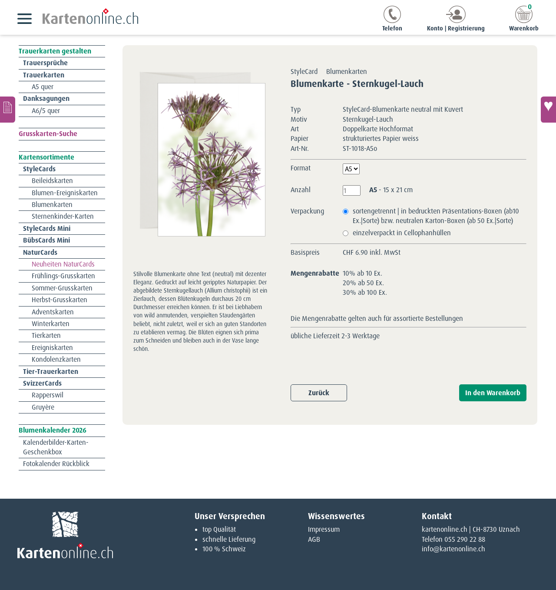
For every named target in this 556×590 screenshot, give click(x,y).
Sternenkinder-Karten (63, 216)
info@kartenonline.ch (453, 548)
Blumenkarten (52, 204)
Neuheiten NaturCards (63, 264)
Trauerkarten (43, 75)
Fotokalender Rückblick (56, 463)
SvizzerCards (42, 383)
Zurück (318, 392)
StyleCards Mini (46, 228)
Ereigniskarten (52, 347)
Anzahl (301, 189)
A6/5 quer (46, 110)
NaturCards (40, 252)
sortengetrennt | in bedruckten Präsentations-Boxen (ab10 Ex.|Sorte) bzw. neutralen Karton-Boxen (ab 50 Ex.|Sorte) (436, 216)
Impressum (324, 529)
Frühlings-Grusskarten (63, 275)
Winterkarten (51, 323)
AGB (314, 539)
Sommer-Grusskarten (62, 288)
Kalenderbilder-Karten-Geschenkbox (56, 447)
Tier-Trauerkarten (50, 371)
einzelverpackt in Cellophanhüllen (402, 232)
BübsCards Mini (46, 240)
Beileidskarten (52, 180)
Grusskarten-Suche (48, 133)
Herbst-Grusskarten (59, 299)
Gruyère (43, 407)
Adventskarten (53, 312)
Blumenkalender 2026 (52, 430)
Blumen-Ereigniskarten (65, 192)
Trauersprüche (45, 62)
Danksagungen (46, 98)
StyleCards (39, 168)
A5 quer (42, 86)
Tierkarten (46, 335)
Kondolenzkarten (56, 359)
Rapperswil (47, 395)
